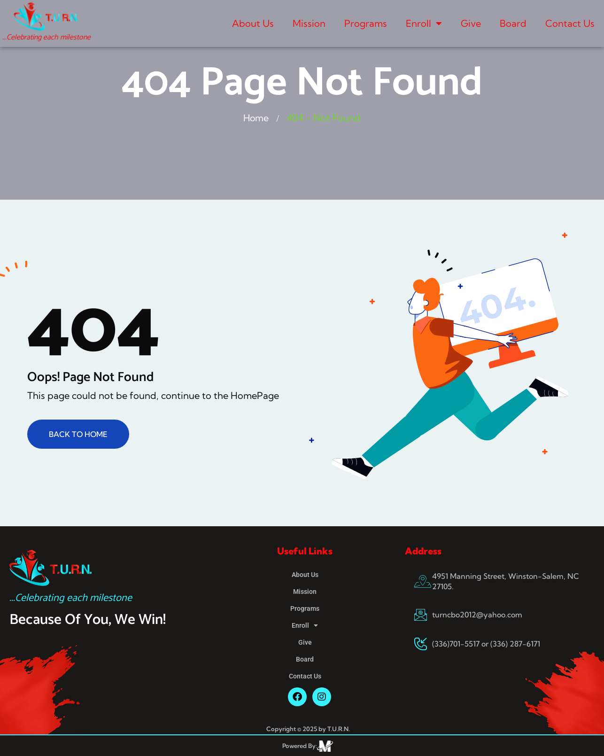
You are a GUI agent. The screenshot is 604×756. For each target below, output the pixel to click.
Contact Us (570, 23)
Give (471, 23)
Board (513, 23)
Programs (365, 23)
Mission (309, 23)
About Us (253, 23)
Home (256, 118)
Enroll (424, 23)
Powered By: (299, 745)
